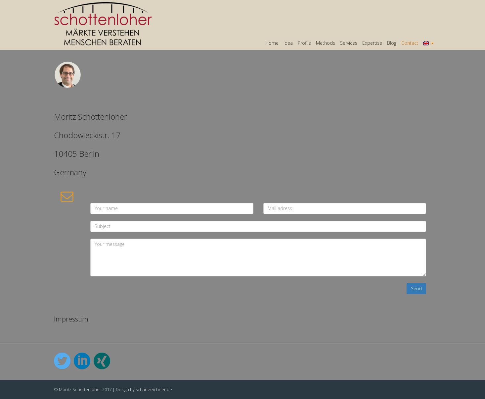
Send (416, 288)
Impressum (71, 318)
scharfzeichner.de (154, 389)
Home (272, 43)
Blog (391, 43)
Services (348, 43)
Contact (409, 43)
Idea (288, 43)
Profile (304, 43)
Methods (325, 43)
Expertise (372, 43)
